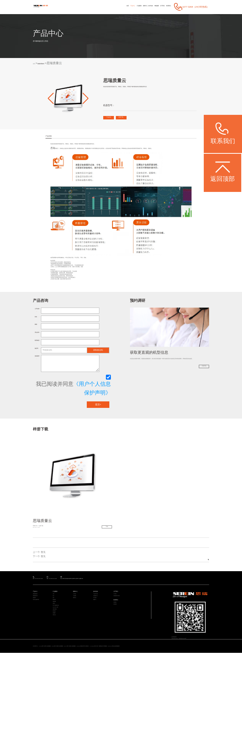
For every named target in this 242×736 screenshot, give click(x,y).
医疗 (55, 669)
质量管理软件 (51, 64)
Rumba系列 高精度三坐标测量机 (93, 724)
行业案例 (105, 6)
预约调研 (117, 681)
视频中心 (97, 674)
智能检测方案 (38, 665)
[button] (50, 99)
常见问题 (97, 669)
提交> (98, 460)
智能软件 (37, 669)
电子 (55, 665)
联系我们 (165, 6)
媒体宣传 (77, 669)
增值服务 (141, 6)
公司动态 (77, 660)
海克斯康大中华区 (121, 665)
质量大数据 (57, 696)
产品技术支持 (99, 660)
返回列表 (197, 616)
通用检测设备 (38, 660)
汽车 (55, 660)
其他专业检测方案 (40, 674)
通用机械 (56, 679)
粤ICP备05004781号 (198, 707)
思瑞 (52, 161)
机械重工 (56, 706)
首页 (83, 6)
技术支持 (129, 6)
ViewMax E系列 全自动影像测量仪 (55, 728)
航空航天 (56, 701)
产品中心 (93, 6)
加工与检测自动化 (60, 688)
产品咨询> (114, 120)
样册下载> (140, 120)
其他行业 (56, 710)
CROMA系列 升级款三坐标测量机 (123, 724)
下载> (100, 585)
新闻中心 (117, 6)
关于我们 (153, 6)
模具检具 (56, 674)
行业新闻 (77, 665)
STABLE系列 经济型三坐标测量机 (62, 724)
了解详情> (197, 434)
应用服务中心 (99, 665)
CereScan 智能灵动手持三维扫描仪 (155, 724)
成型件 (55, 683)
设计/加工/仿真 (59, 692)
